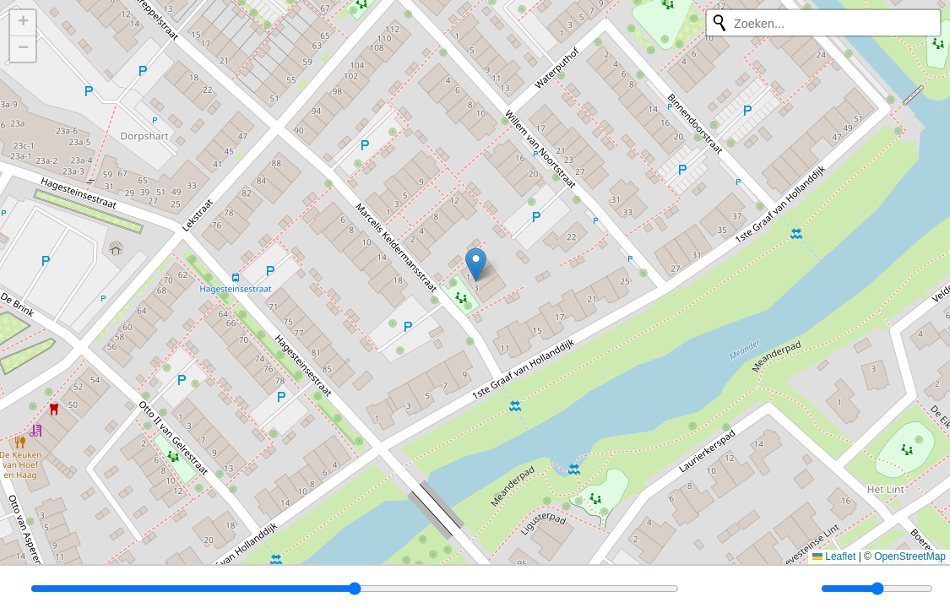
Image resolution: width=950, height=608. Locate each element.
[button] (475, 264)
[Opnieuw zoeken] (719, 22)
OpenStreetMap (910, 556)
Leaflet (833, 556)
